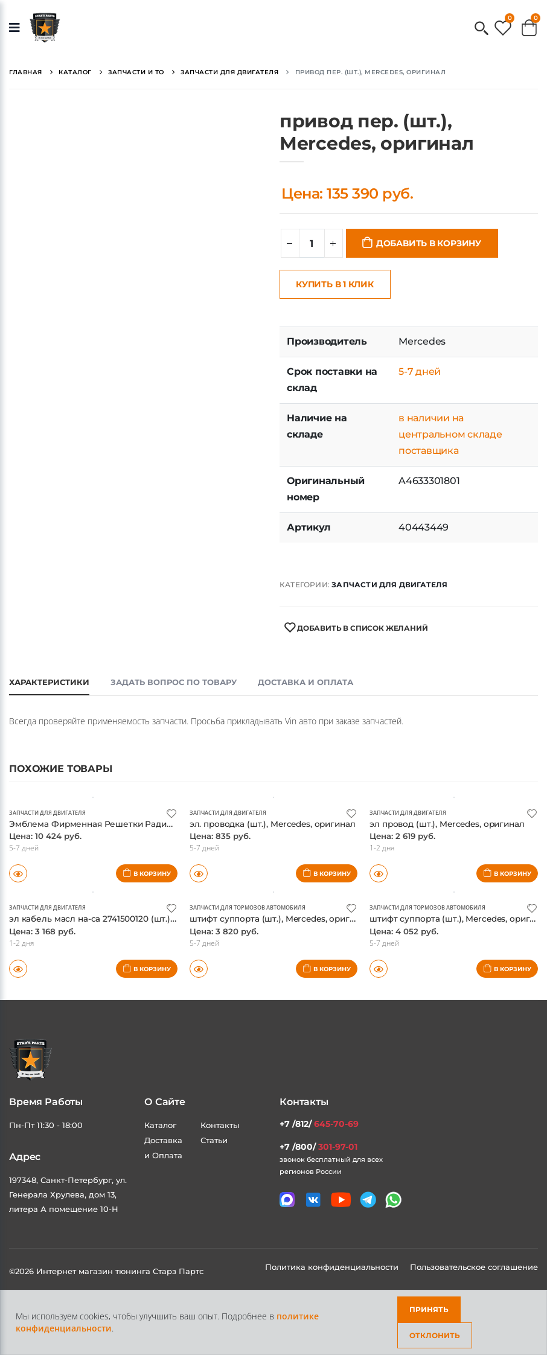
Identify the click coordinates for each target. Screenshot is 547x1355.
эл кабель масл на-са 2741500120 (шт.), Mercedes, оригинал (146, 918)
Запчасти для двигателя (389, 584)
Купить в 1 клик (335, 284)
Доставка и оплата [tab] (305, 682)
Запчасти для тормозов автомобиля (254, 907)
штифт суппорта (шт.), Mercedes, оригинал (287, 918)
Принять (429, 1309)
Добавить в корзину (428, 243)
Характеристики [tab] (49, 682)
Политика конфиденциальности (333, 1267)
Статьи (214, 1140)
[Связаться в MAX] (287, 1199)
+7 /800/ (318, 1146)
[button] (481, 29)
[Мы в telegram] (368, 1199)
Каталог (160, 1125)
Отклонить (434, 1335)
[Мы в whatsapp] (393, 1199)
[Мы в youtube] (341, 1199)
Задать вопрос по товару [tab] (173, 682)
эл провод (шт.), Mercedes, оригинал (453, 823)
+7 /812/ (319, 1123)
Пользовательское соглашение (474, 1267)
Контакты (219, 1125)
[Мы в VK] (313, 1199)
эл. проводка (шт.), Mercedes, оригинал (280, 823)
